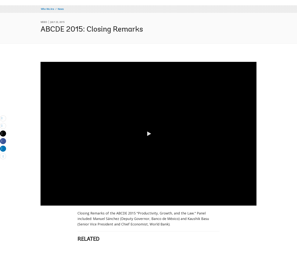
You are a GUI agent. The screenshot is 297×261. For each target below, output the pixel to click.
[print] (3, 125)
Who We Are (47, 9)
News (61, 9)
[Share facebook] (3, 141)
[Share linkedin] (3, 148)
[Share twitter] (3, 133)
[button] (148, 133)
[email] (3, 118)
